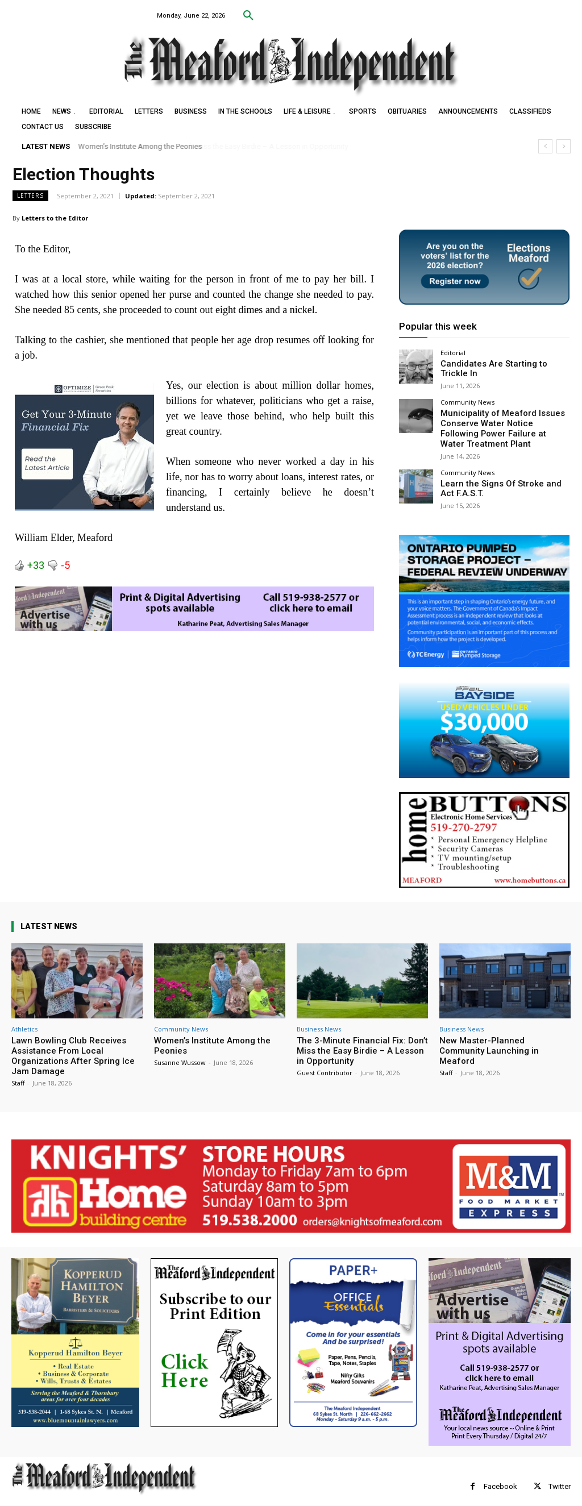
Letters (30, 195)
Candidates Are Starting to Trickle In (501, 363)
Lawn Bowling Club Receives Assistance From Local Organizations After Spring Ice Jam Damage (73, 1045)
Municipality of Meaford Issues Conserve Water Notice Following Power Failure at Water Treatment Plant (497, 422)
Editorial (452, 353)
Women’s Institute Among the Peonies (140, 146)
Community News (467, 398)
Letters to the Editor (55, 218)
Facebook (500, 1476)
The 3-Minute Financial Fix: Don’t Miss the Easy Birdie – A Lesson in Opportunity (362, 1040)
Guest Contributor (324, 1062)
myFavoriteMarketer (153, 1498)
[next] (563, 146)
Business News (319, 1019)
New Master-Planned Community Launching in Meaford (489, 1040)
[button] (248, 16)
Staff (17, 1072)
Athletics (24, 1019)
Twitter (559, 1476)
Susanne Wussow (180, 1052)
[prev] (545, 146)
